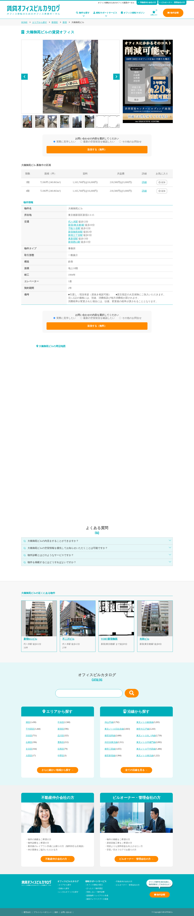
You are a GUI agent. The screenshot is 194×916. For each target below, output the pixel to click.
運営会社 (27, 912)
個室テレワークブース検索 (97, 899)
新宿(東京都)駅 (76, 225)
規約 (56, 912)
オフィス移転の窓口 (94, 884)
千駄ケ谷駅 (74, 228)
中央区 (61, 722)
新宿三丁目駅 (75, 235)
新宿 (65, 22)
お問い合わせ (66, 912)
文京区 (29, 749)
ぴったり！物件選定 (94, 888)
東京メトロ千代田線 (146, 749)
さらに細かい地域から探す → (58, 770)
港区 (28, 722)
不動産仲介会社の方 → (57, 859)
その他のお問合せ (132, 141)
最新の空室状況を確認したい (99, 141)
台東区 (29, 742)
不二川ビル (68, 639)
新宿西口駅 (74, 242)
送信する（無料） (97, 149)
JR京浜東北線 (111, 742)
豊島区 (61, 742)
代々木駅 (73, 221)
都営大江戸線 (142, 729)
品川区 (61, 735)
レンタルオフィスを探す (69, 891)
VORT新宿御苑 (109, 639)
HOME (24, 22)
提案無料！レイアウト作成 (97, 895)
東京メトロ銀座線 (144, 722)
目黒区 (61, 749)
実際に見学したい (66, 141)
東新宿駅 (73, 238)
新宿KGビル (30, 639)
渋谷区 (29, 735)
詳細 (144, 182)
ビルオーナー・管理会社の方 (172, 2)
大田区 (29, 755)
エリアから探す (39, 22)
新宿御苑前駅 (75, 231)
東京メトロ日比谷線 (114, 729)
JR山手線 (109, 722)
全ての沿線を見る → (136, 770)
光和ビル (144, 639)
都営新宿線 (110, 755)
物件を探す (83, 13)
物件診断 (173, 13)
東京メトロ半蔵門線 (146, 742)
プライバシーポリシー (42, 912)
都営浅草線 (110, 735)
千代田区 (30, 729)
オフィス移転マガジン (133, 13)
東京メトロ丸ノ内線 (146, 735)
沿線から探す (64, 888)
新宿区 (55, 22)
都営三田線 (110, 749)
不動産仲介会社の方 (147, 2)
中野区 (61, 755)
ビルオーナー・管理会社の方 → (136, 859)
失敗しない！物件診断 (95, 891)
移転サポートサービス (105, 13)
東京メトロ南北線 (144, 755)
